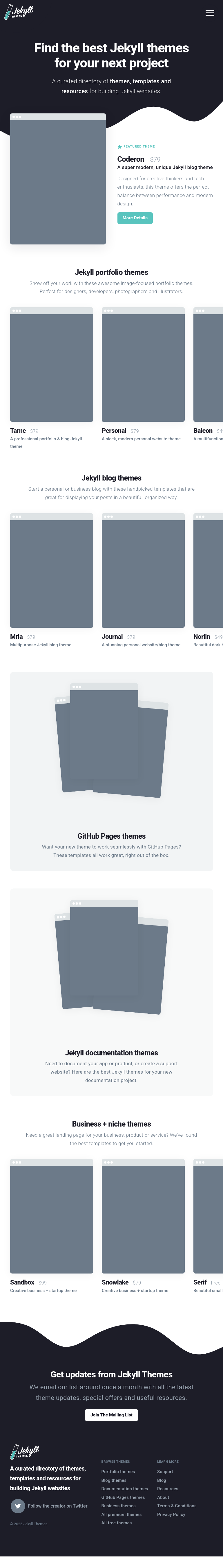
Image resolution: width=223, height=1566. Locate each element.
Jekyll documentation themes (111, 1053)
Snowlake (115, 1282)
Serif (199, 1282)
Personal (114, 430)
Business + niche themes (111, 1123)
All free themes (116, 1531)
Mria (16, 636)
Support (165, 1479)
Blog (161, 1488)
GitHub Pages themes (111, 836)
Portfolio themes (118, 1479)
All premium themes (121, 1522)
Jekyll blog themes (111, 477)
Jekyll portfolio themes (111, 272)
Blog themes (114, 1488)
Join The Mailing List (111, 1420)
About (163, 1505)
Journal (112, 636)
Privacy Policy (171, 1522)
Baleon (203, 430)
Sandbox (22, 1282)
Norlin (201, 636)
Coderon (133, 157)
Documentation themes (124, 1496)
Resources (167, 1496)
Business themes (118, 1514)
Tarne (18, 430)
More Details (137, 218)
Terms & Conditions (177, 1514)
